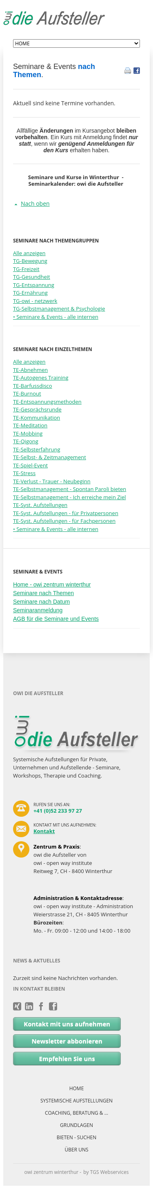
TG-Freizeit (26, 269)
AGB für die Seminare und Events (56, 619)
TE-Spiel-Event (30, 465)
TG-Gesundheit (31, 276)
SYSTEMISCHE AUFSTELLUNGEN (76, 1100)
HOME (76, 1088)
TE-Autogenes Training (41, 377)
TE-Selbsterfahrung (36, 449)
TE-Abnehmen (30, 369)
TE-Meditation (30, 425)
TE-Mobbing (27, 433)
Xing (17, 1006)
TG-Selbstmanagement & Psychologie (59, 308)
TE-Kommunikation (36, 417)
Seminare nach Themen (43, 593)
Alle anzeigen (29, 253)
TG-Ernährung (30, 292)
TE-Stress (24, 473)
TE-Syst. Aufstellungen (40, 505)
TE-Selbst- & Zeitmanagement (49, 457)
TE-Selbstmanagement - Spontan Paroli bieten (69, 489)
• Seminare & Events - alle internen (55, 316)
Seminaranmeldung (37, 610)
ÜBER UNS (76, 1149)
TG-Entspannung (33, 285)
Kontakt (44, 831)
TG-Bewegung (30, 260)
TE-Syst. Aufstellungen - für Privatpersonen (65, 513)
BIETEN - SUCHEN (77, 1137)
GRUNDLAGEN (76, 1125)
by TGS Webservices (106, 1172)
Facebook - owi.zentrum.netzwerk (41, 1006)
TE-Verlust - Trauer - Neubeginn (52, 481)
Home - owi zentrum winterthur (52, 584)
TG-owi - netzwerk (35, 300)
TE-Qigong (25, 441)
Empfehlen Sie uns (67, 1058)
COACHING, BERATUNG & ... (76, 1112)
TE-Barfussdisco (32, 385)
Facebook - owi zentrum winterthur (53, 1006)
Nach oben (35, 203)
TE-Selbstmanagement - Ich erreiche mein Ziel (69, 497)
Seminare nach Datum (41, 601)
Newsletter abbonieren (66, 1041)
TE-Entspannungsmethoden (47, 401)
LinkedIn (29, 1006)
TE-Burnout (27, 393)
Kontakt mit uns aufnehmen (67, 1024)
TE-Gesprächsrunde (37, 409)
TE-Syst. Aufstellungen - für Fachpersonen (64, 520)
